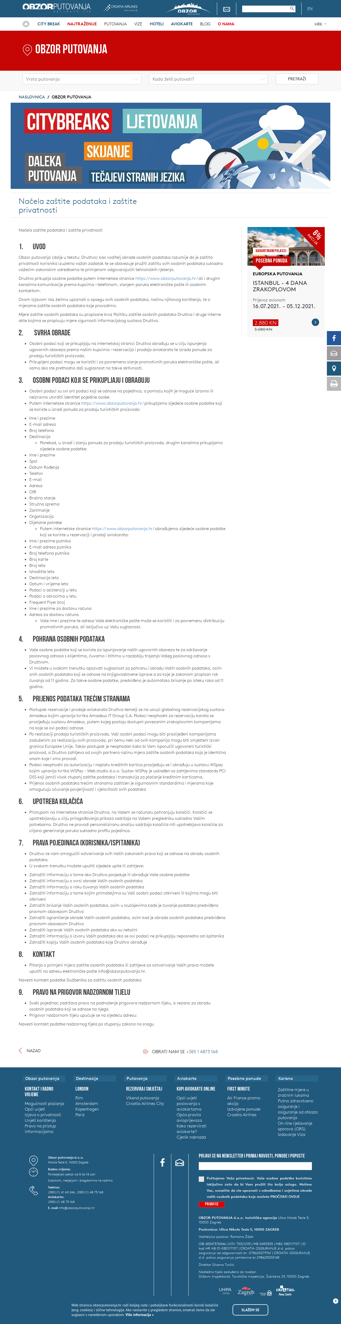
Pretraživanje (294, 8)
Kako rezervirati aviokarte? (191, 1128)
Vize (138, 23)
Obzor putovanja (57, 7)
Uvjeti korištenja (40, 1120)
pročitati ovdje (285, 1196)
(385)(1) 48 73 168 (90, 1192)
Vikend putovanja (142, 1097)
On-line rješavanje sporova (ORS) (295, 1125)
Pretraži (297, 78)
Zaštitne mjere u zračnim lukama (293, 1092)
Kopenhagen (87, 1109)
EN (309, 8)
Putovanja (115, 23)
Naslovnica (26, 24)
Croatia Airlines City (145, 1103)
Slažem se (250, 1309)
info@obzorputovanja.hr (77, 1208)
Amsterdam (86, 1103)
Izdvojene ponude (243, 1109)
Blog (205, 23)
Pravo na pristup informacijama (40, 1128)
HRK (318, 24)
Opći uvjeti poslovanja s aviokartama (189, 1103)
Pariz (80, 1114)
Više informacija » (139, 1314)
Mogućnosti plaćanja (44, 1103)
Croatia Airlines (120, 7)
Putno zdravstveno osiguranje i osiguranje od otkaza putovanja (298, 1109)
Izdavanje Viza (291, 1134)
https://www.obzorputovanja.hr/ (166, 278)
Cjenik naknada (191, 1137)
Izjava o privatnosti (43, 1114)
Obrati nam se (185, 1052)
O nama (226, 23)
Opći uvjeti (35, 1109)
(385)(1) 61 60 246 (61, 1192)
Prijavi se (211, 1204)
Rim (79, 1097)
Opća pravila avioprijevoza (189, 1117)
